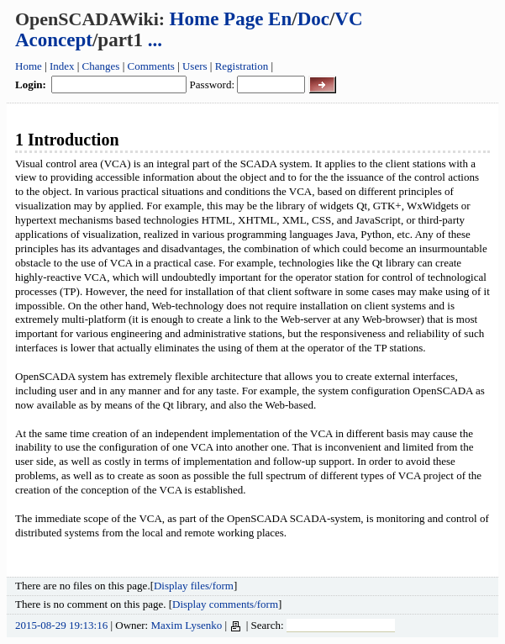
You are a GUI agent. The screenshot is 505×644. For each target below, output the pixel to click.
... (155, 39)
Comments (151, 66)
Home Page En (231, 18)
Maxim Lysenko (186, 625)
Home (28, 66)
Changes (101, 66)
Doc (313, 18)
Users (195, 66)
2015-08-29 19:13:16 (61, 625)
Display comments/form (225, 604)
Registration (242, 66)
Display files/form (194, 585)
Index (62, 66)
